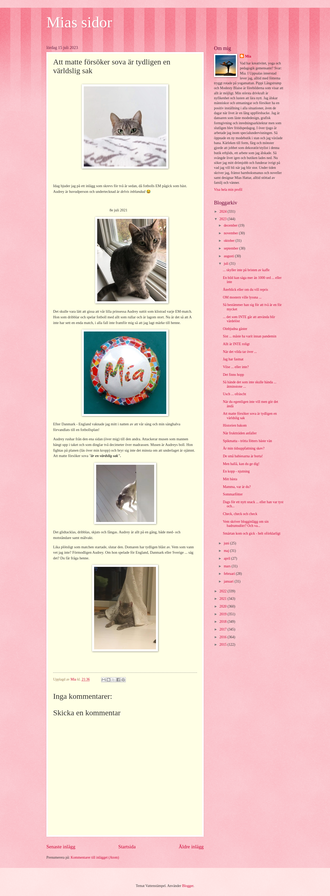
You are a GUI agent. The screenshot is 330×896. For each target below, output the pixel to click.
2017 (223, 629)
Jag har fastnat (233, 359)
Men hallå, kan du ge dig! (241, 464)
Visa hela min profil (228, 190)
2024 (223, 211)
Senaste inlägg (60, 846)
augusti (229, 256)
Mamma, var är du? (237, 487)
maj (227, 551)
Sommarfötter (233, 494)
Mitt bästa (230, 479)
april (227, 558)
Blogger (187, 886)
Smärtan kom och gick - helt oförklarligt (251, 533)
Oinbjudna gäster (235, 329)
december (231, 225)
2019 (223, 614)
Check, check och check (240, 514)
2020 (223, 606)
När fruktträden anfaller (240, 433)
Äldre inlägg (191, 846)
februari (230, 574)
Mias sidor (79, 22)
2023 (223, 219)
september (231, 248)
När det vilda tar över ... (240, 352)
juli (226, 264)
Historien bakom (234, 425)
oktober (230, 241)
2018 (223, 622)
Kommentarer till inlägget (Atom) (95, 857)
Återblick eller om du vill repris (245, 290)
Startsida (127, 846)
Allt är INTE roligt (236, 344)
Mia (248, 56)
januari (229, 581)
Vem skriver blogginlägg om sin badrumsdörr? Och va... (245, 524)
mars (228, 566)
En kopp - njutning (236, 471)
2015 (223, 644)
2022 (223, 591)
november (231, 233)
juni (227, 543)
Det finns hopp (233, 375)
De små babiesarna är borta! (243, 456)
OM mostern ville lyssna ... (242, 297)
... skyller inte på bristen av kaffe (246, 270)
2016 (223, 637)
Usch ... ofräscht (234, 394)
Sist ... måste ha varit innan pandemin (249, 336)
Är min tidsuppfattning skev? (243, 448)
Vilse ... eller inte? (236, 367)
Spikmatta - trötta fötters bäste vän (247, 441)
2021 (223, 599)
